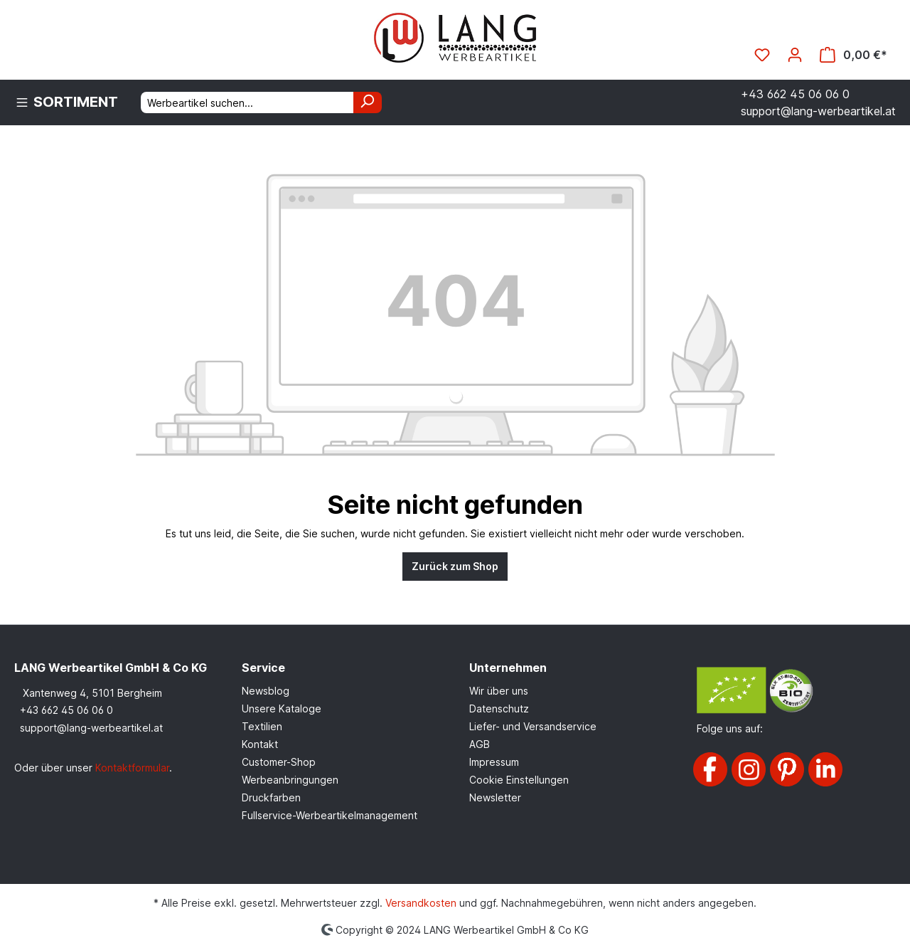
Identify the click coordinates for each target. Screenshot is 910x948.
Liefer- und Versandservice (532, 726)
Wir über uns (498, 691)
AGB (479, 744)
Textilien (262, 726)
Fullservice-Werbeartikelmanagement (329, 815)
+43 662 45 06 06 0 (66, 710)
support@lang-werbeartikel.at (91, 728)
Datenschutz (499, 708)
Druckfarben (271, 797)
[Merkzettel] (762, 54)
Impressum (494, 762)
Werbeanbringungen (290, 780)
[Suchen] (367, 102)
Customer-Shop (279, 762)
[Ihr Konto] (794, 54)
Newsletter (495, 797)
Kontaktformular (132, 768)
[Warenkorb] (853, 54)
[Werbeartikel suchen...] (247, 102)
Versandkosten (420, 903)
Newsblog (265, 691)
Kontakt (260, 744)
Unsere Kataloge (281, 708)
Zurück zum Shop (455, 566)
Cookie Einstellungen (519, 780)
